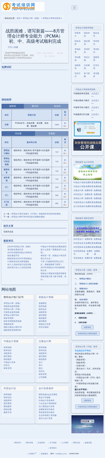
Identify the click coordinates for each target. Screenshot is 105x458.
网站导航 (29, 442)
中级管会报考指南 (12, 312)
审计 (41, 365)
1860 (57, 124)
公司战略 (43, 377)
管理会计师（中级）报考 (86, 346)
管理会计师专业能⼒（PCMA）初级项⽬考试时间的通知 (36, 213)
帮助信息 (76, 442)
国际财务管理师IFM (12, 330)
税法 (41, 368)
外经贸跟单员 (79, 247)
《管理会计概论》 (85, 278)
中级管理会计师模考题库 (87, 406)
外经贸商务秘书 (79, 252)
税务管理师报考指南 (12, 321)
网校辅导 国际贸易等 (84, 218)
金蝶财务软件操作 (47, 409)
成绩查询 (43, 312)
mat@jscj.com (61, 453)
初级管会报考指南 (12, 306)
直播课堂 (43, 303)
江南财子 (32, 453)
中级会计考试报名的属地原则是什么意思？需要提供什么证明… (53, 249)
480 (56, 203)
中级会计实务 (10, 362)
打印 (10, 47)
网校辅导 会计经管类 (84, 162)
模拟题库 (43, 318)
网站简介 (17, 442)
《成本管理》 (83, 299)
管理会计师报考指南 (84, 27)
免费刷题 (98, 182)
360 (56, 195)
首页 (19, 18)
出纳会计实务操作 (47, 400)
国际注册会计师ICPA (13, 327)
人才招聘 (64, 442)
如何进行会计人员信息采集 (19, 267)
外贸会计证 (10, 388)
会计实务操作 (46, 388)
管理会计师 (78, 198)
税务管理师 (9, 318)
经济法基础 (44, 327)
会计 (41, 362)
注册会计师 (45, 341)
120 (56, 152)
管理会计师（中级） (12, 309)
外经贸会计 (78, 194)
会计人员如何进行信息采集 (19, 264)
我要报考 (87, 327)
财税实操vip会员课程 (48, 394)
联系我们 (52, 448)
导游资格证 (78, 258)
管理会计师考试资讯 (52, 18)
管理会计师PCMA (11, 315)
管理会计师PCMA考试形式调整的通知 (28, 216)
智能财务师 (9, 324)
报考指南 (43, 306)
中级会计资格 (11, 341)
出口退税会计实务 (47, 406)
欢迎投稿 (41, 442)
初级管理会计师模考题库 (87, 333)
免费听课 (89, 182)
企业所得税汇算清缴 (48, 415)
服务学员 (8, 412)
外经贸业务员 (79, 243)
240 (56, 187)
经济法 (7, 365)
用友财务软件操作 (47, 412)
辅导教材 (43, 321)
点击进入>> (95, 95)
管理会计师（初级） (32, 18)
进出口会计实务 (46, 418)
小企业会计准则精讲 (48, 403)
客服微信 (44, 453)
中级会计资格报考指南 (85, 89)
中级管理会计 (79, 202)
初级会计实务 (45, 324)
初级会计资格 (46, 297)
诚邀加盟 (88, 442)
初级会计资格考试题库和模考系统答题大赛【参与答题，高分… (53, 276)
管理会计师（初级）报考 (86, 270)
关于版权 (52, 442)
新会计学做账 (45, 397)
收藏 (16, 47)
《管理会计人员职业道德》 (88, 283)
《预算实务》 (83, 288)
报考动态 (43, 309)
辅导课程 (43, 315)
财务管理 (8, 368)
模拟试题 (8, 409)
